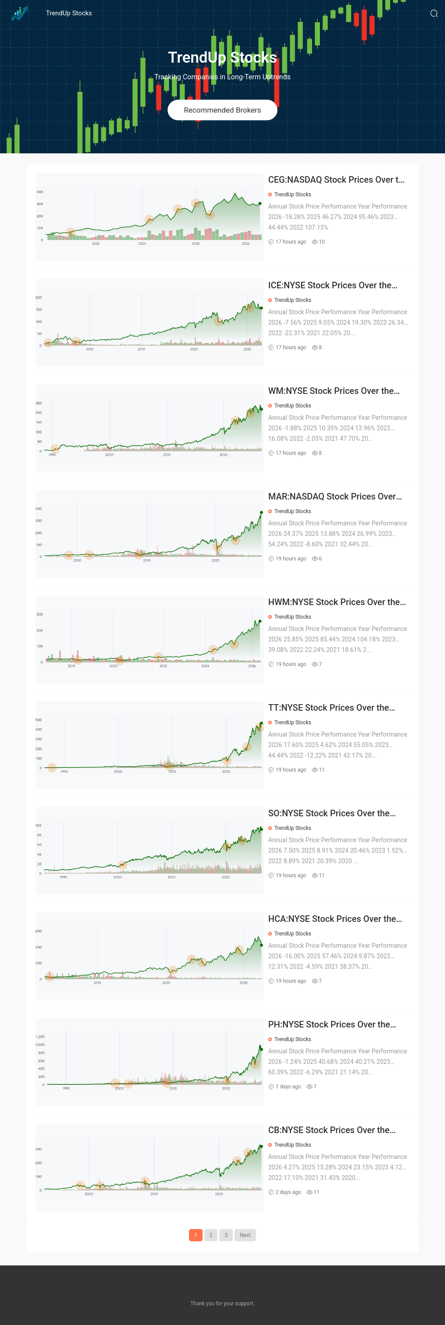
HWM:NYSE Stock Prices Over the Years (334, 603)
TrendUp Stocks (69, 13)
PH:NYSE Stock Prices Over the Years (329, 1025)
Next (245, 1235)
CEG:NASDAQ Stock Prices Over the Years (338, 180)
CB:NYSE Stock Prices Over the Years (328, 1131)
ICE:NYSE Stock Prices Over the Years (330, 286)
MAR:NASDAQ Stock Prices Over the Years (332, 497)
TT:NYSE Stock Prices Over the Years (328, 708)
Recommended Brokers (222, 109)
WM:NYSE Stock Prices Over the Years (331, 391)
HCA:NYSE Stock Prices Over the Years (332, 919)
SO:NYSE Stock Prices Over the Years (328, 814)
